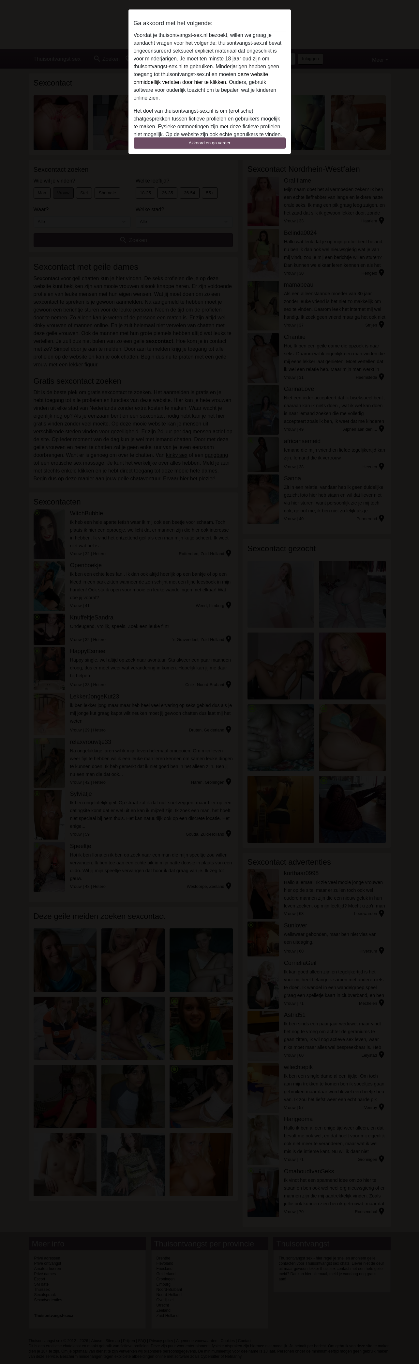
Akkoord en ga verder (209, 142)
